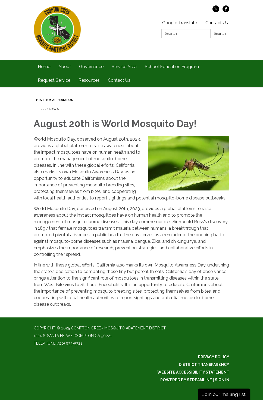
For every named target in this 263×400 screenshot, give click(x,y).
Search (220, 33)
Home (44, 66)
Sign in (222, 380)
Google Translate (179, 22)
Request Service (54, 80)
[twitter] (215, 10)
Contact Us (216, 22)
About (64, 66)
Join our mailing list (224, 394)
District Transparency (204, 364)
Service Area (124, 66)
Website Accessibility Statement (193, 372)
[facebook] (226, 10)
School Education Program (172, 66)
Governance (91, 66)
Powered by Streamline (186, 380)
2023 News (49, 109)
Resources (89, 80)
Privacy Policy (213, 357)
